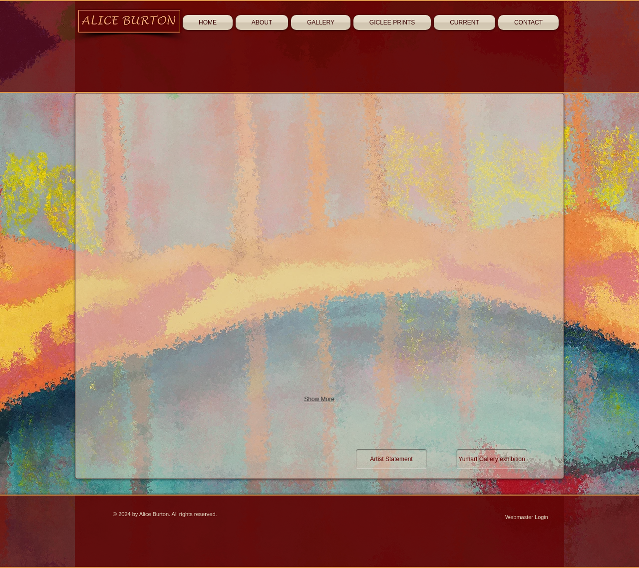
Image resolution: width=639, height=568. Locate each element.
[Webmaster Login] (526, 518)
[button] (183, 159)
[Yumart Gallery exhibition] (491, 459)
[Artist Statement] (391, 459)
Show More (319, 399)
